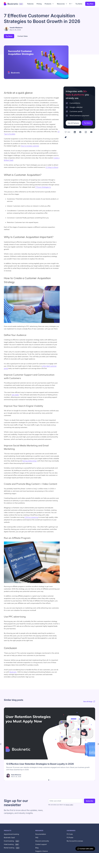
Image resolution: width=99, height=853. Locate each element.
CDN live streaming (31, 517)
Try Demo (78, 4)
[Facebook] (80, 132)
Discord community (42, 841)
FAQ (36, 837)
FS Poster (70, 837)
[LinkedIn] (75, 132)
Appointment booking (11, 834)
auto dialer (15, 395)
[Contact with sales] (85, 849)
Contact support (41, 844)
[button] (49, 4)
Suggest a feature (41, 851)
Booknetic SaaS (9, 837)
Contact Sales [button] (22, 36)
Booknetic (13, 672)
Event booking (11, 841)
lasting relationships (30, 461)
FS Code (70, 834)
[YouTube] (91, 132)
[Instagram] (86, 132)
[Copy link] (65, 137)
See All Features (73, 123)
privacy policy (69, 804)
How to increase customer (30, 146)
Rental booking (12, 848)
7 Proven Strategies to (43, 187)
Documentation (40, 834)
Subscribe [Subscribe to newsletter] (89, 801)
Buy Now (90, 4)
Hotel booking (11, 844)
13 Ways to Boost (52, 167)
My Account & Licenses (75, 841)
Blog (36, 848)
